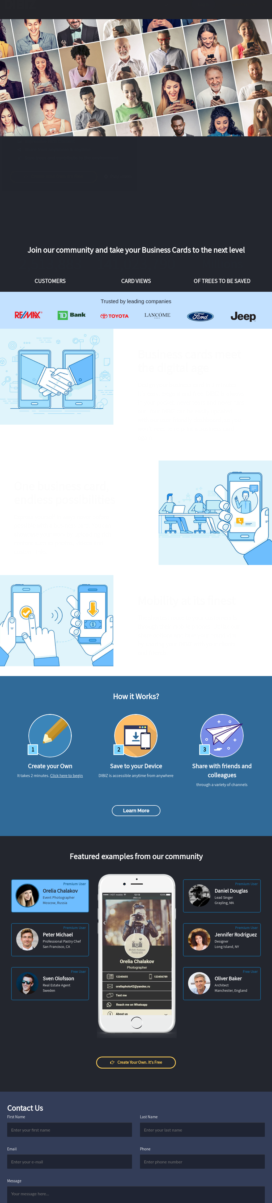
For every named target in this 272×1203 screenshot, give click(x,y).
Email (12, 1148)
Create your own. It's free (58, 176)
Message (14, 1180)
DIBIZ (22, 10)
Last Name (149, 1116)
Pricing (114, 10)
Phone (145, 1148)
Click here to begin (66, 775)
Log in (203, 10)
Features (59, 10)
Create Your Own (242, 10)
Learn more (136, 810)
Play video (123, 176)
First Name (16, 1116)
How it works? (143, 10)
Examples (87, 10)
